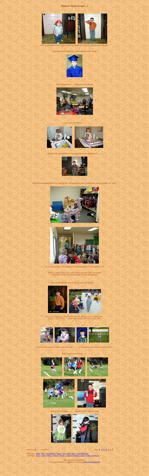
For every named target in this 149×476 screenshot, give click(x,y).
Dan (64, 454)
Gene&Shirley (50, 454)
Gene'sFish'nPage (83, 454)
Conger (43, 456)
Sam (42, 454)
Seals (38, 456)
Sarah (69, 454)
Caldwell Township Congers (75, 456)
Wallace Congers (59, 456)
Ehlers (49, 456)
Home (38, 454)
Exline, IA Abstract (92, 456)
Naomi (59, 454)
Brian (73, 454)
